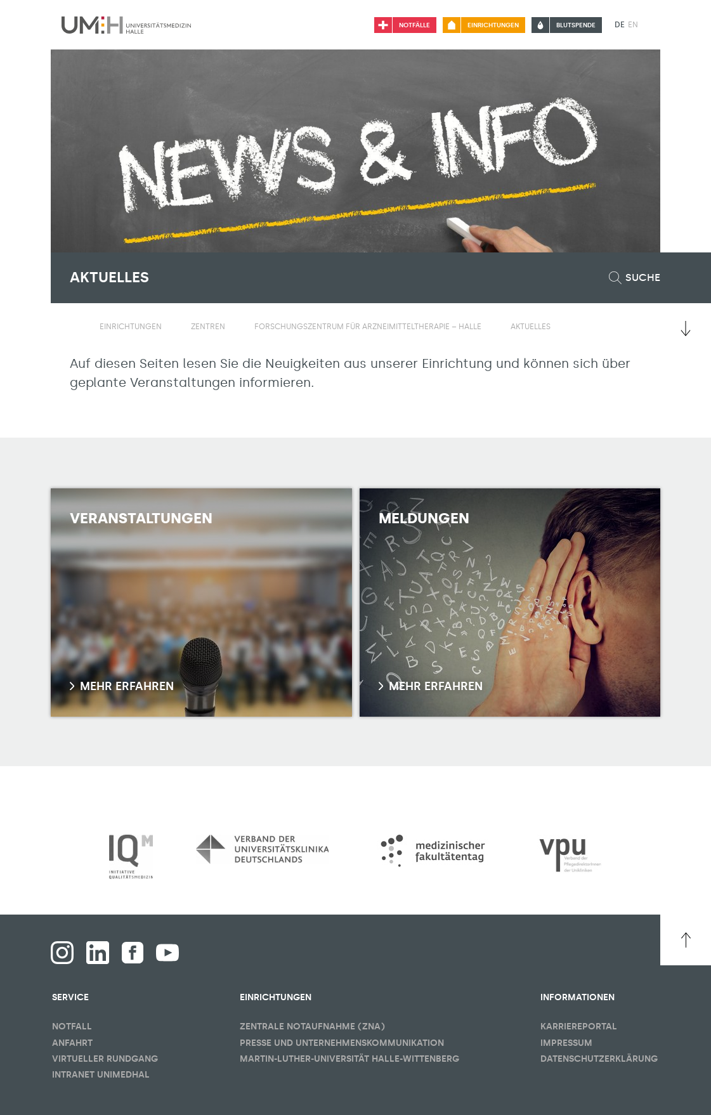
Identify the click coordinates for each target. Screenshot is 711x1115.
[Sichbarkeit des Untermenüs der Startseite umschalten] (76, 326)
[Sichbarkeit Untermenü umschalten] (170, 326)
